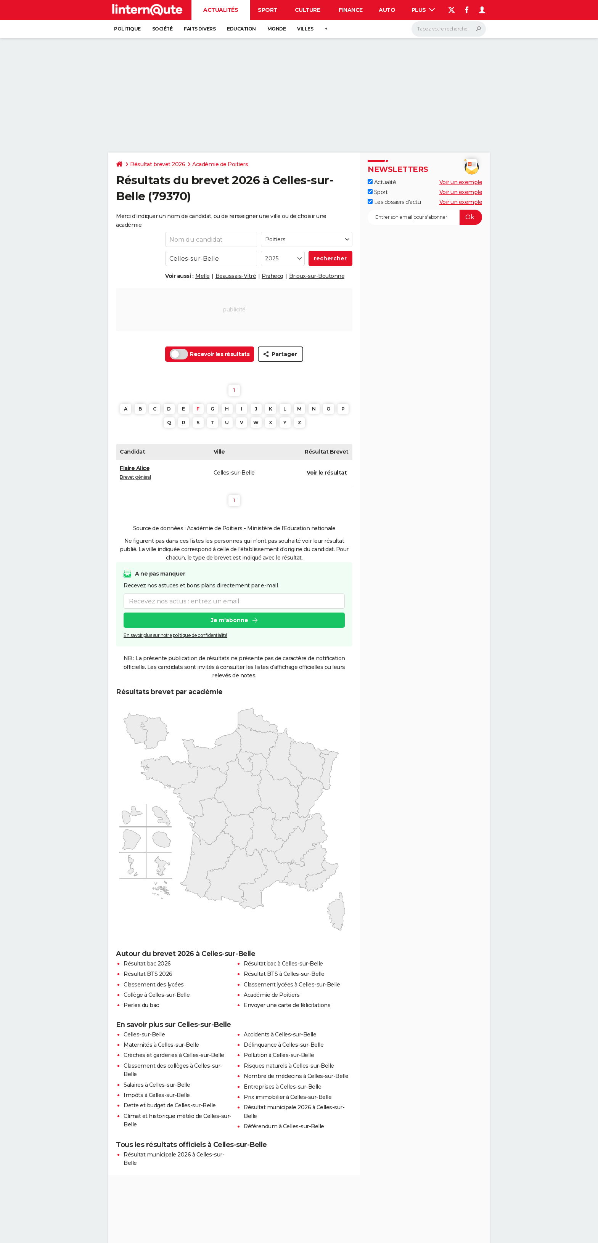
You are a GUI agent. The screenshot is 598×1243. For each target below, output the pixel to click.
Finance (351, 9)
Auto (387, 9)
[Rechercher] (449, 29)
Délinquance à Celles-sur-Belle (283, 1044)
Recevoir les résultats (209, 354)
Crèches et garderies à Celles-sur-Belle (174, 1055)
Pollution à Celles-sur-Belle (279, 1055)
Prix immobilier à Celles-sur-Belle (287, 1097)
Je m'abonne (229, 620)
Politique (127, 29)
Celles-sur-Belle (144, 1034)
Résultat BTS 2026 (148, 973)
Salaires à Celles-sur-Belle (157, 1084)
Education (241, 29)
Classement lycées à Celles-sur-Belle (292, 984)
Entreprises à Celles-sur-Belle (282, 1086)
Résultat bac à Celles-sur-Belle (283, 963)
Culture (307, 9)
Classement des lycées (154, 984)
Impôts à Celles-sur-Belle (157, 1095)
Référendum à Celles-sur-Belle (284, 1126)
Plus (423, 9)
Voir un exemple (460, 182)
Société (162, 29)
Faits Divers (199, 29)
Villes (305, 29)
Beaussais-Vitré (235, 276)
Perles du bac (141, 1005)
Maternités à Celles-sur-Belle (161, 1044)
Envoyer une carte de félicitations (287, 1005)
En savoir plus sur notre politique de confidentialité (175, 635)
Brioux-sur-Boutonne (317, 276)
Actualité (382, 182)
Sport (267, 9)
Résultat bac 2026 (147, 963)
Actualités (220, 9)
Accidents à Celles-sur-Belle (280, 1034)
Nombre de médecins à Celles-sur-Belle (296, 1076)
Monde (276, 29)
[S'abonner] (425, 217)
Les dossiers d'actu (394, 202)
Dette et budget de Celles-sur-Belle (170, 1105)
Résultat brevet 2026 (157, 164)
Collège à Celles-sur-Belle (157, 994)
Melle (202, 276)
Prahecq (272, 276)
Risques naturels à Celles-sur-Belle (289, 1065)
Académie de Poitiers (220, 164)
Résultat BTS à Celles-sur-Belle (284, 973)
